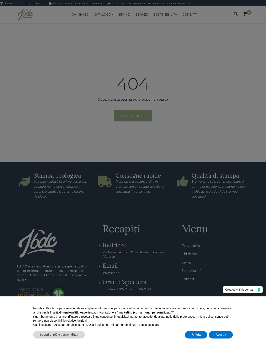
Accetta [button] (221, 334)
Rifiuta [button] (196, 334)
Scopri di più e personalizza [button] (59, 334)
